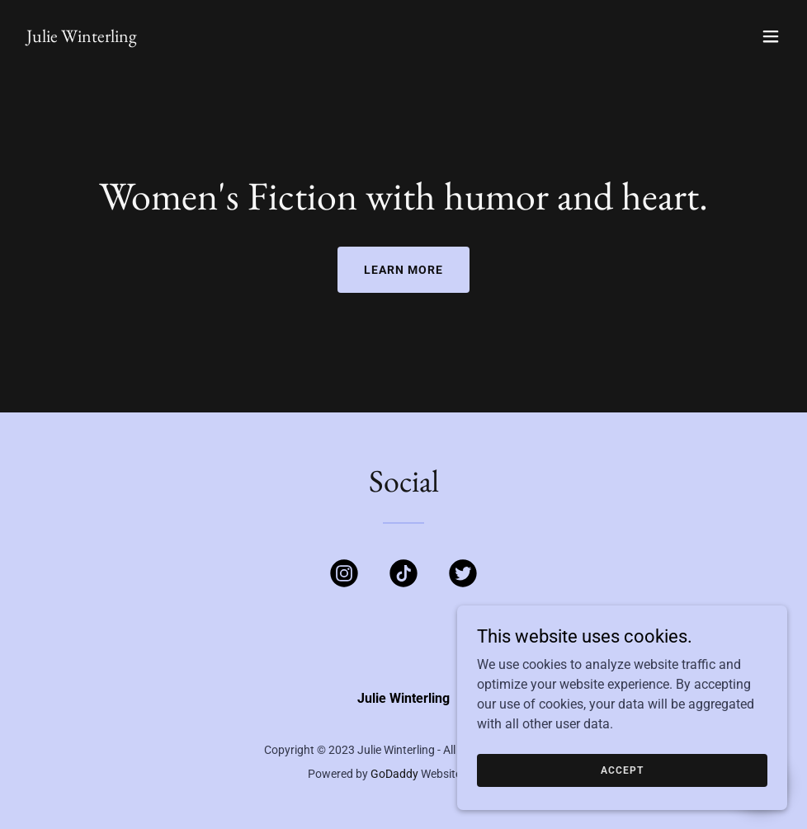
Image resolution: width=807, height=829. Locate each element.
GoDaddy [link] (394, 773)
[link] (81, 37)
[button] (770, 36)
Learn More (403, 269)
